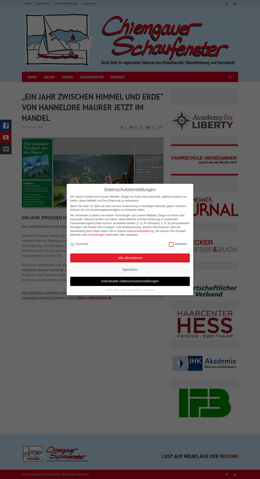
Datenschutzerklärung (140, 230)
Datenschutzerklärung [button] (131, 290)
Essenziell (79, 244)
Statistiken (178, 244)
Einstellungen (96, 234)
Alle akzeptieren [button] (130, 257)
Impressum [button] (149, 290)
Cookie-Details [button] (112, 290)
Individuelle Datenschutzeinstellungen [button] (130, 281)
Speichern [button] (130, 269)
